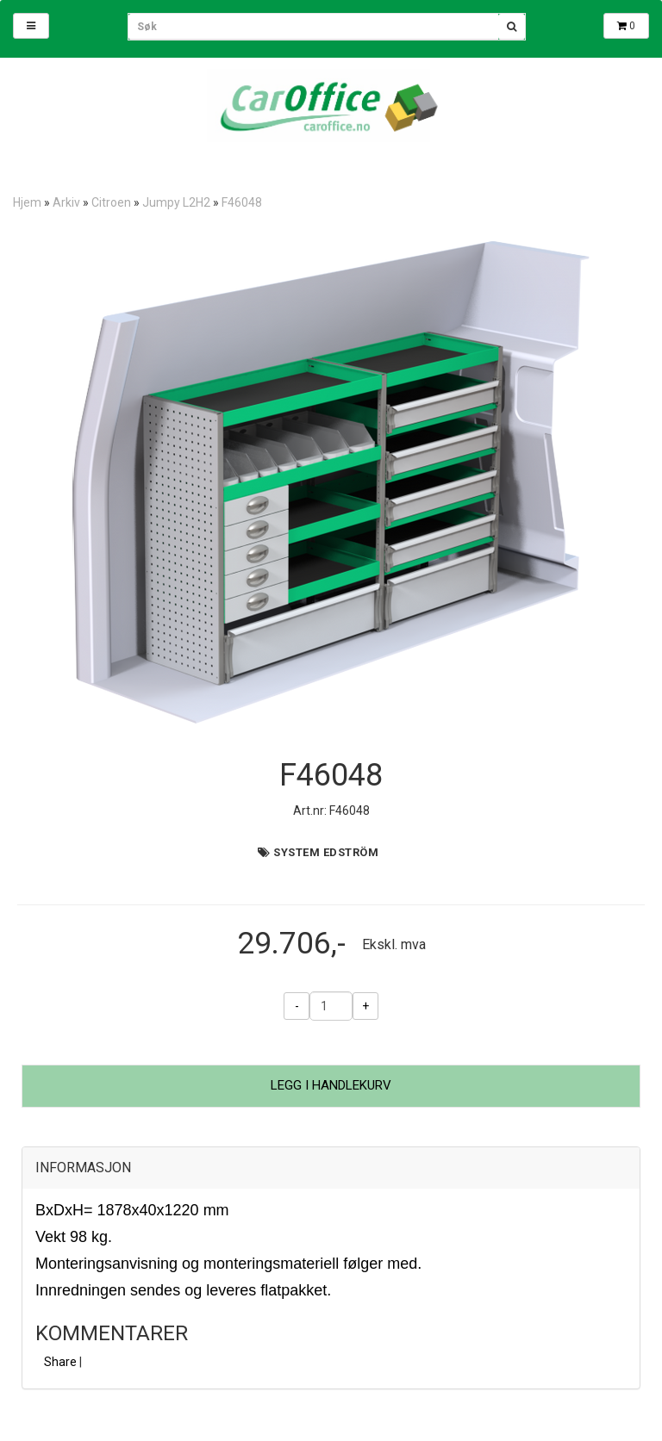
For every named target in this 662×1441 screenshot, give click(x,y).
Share (60, 1362)
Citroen (111, 202)
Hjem (27, 202)
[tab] (331, 1168)
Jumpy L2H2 (176, 202)
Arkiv (66, 202)
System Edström (325, 852)
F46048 (242, 202)
